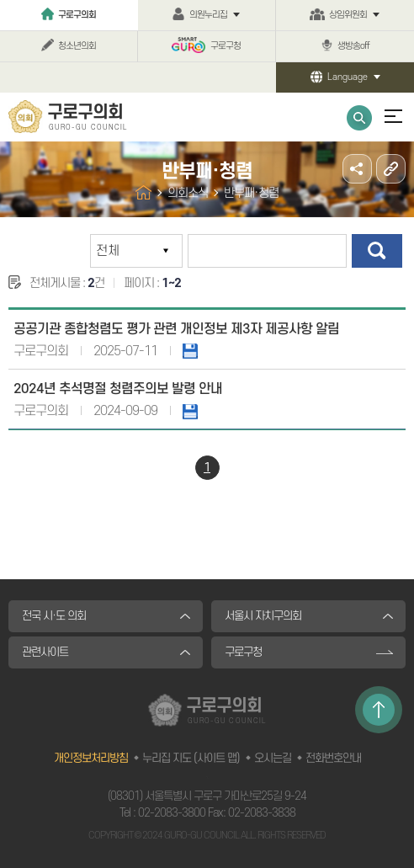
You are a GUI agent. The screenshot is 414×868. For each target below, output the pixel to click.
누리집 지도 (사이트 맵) (191, 758)
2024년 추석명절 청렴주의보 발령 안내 (117, 389)
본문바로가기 (0, 0)
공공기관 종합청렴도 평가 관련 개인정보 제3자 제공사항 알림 (176, 329)
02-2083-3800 (171, 813)
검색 (377, 251)
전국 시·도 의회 (54, 616)
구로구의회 (77, 15)
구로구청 (225, 46)
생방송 (353, 46)
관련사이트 (45, 652)
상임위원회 (348, 15)
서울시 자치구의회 (263, 616)
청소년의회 (77, 46)
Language (347, 77)
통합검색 (359, 117)
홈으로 (143, 192)
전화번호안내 (333, 758)
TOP (379, 710)
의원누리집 (208, 15)
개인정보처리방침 (91, 758)
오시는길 (272, 758)
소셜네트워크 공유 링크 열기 (357, 169)
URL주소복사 (391, 169)
